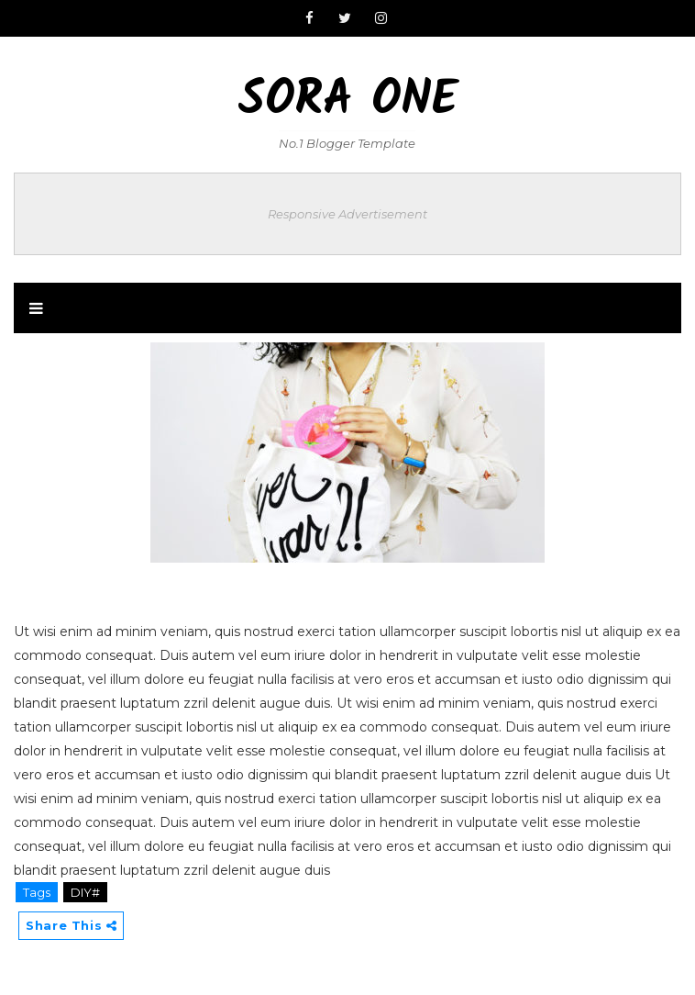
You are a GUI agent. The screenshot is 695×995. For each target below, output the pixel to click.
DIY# (85, 892)
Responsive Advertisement (347, 214)
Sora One (347, 101)
